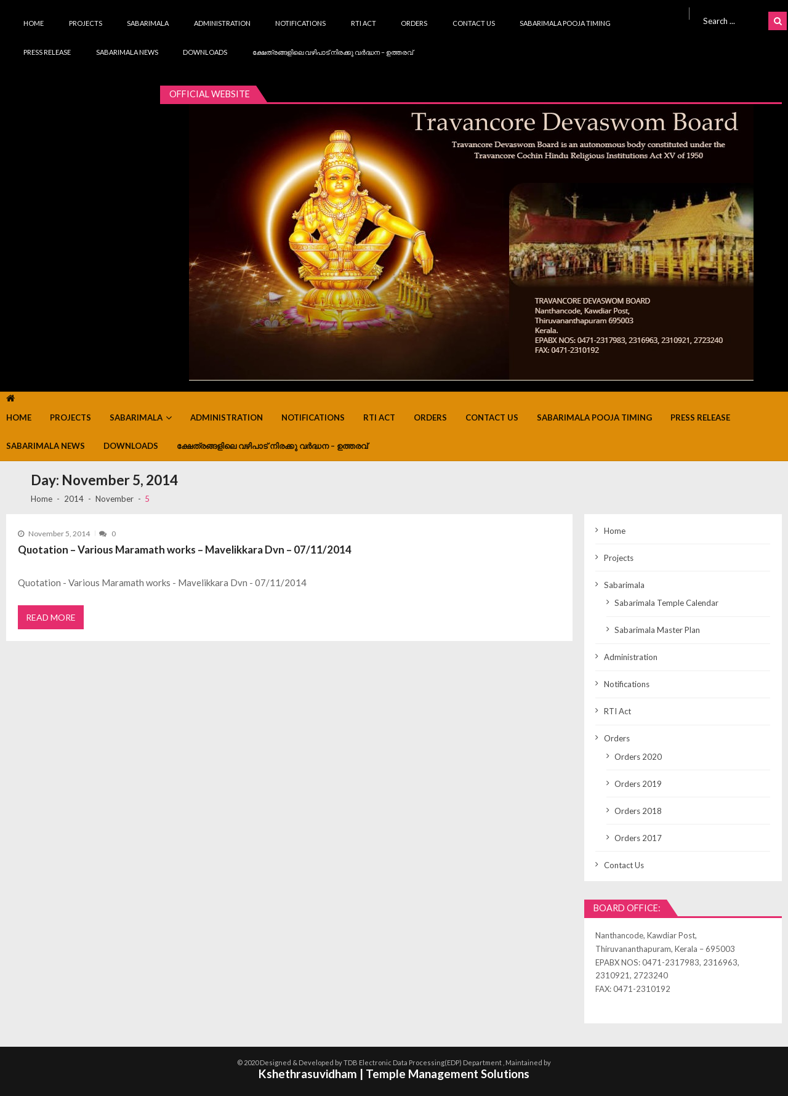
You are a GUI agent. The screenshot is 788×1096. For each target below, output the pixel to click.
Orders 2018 (638, 811)
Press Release (47, 52)
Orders (414, 23)
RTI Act (363, 23)
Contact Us (473, 23)
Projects (85, 23)
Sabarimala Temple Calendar (666, 603)
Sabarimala (148, 23)
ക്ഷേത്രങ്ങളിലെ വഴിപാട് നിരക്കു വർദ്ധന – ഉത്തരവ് (332, 52)
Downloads (205, 52)
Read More (51, 617)
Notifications (300, 23)
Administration (222, 23)
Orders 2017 (638, 838)
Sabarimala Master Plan (657, 630)
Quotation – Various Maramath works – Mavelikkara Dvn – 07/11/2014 (185, 549)
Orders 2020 (638, 757)
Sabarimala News (127, 52)
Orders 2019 (638, 784)
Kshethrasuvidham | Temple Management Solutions (394, 1073)
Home (33, 23)
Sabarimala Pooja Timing (565, 23)
